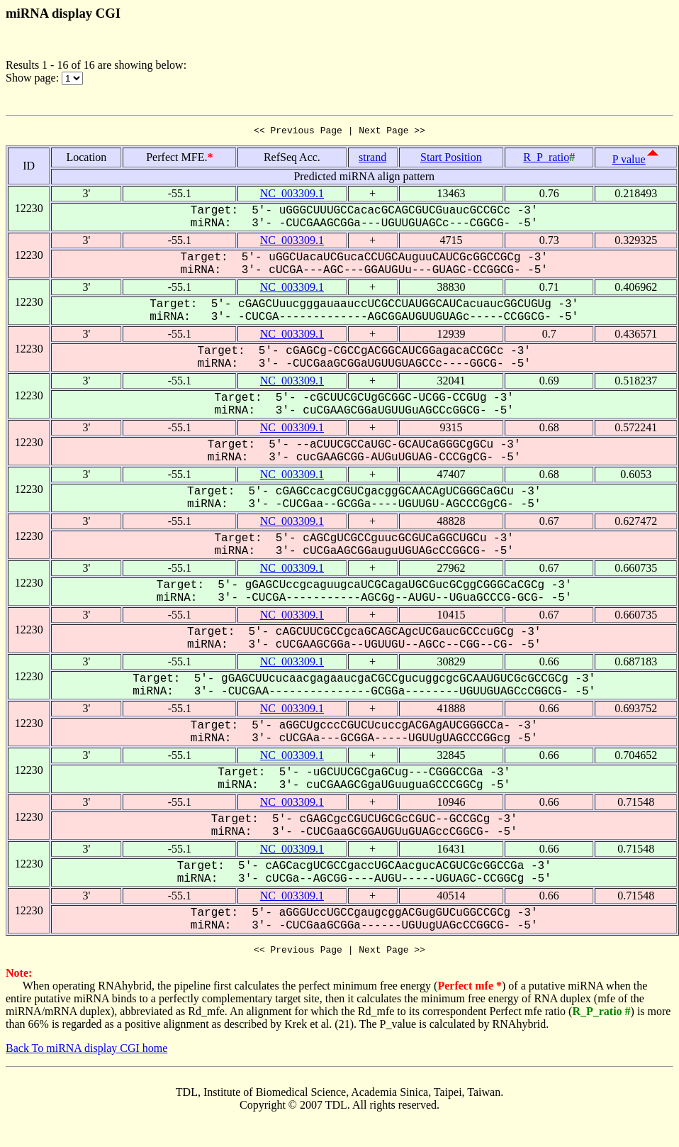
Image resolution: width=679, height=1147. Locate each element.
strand (372, 159)
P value (629, 161)
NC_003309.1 (292, 195)
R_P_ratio (546, 159)
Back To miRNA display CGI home (86, 1052)
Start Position (451, 159)
